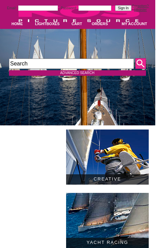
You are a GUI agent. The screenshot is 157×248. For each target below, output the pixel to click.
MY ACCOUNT (134, 24)
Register (140, 10)
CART (77, 24)
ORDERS (100, 24)
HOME (17, 24)
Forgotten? (140, 6)
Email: (12, 8)
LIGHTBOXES (47, 24)
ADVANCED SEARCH (77, 73)
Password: (69, 8)
